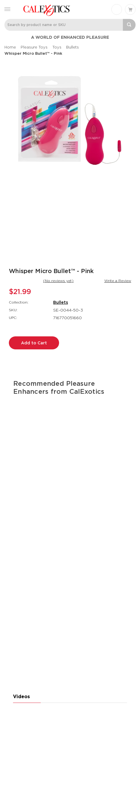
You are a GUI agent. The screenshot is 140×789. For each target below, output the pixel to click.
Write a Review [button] (117, 280)
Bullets (60, 302)
